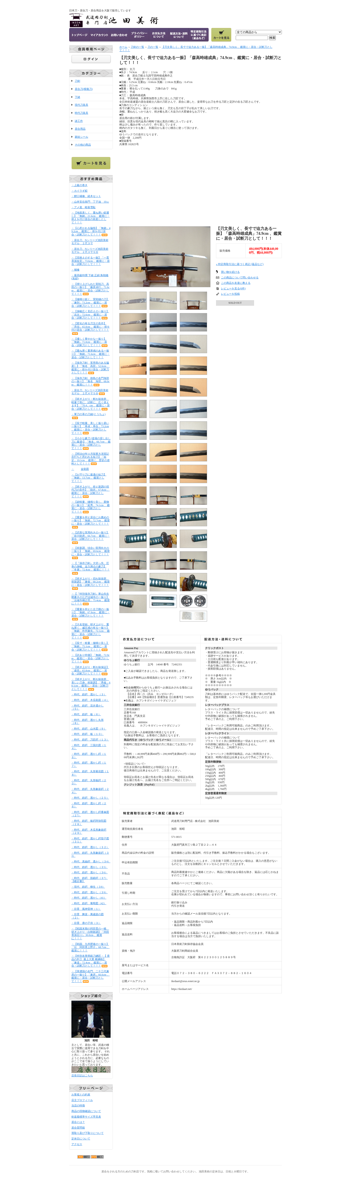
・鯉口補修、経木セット (89, 196)
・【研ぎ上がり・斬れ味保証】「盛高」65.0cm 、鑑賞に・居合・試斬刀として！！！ (90, 670)
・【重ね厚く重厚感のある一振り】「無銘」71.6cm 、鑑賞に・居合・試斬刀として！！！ (90, 354)
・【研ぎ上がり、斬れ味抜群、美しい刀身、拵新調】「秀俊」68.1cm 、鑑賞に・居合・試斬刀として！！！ (90, 684)
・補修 (75, 269)
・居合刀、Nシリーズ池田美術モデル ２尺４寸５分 (89, 392)
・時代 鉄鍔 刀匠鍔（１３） (90, 739)
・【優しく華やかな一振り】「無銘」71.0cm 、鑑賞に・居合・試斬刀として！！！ (89, 342)
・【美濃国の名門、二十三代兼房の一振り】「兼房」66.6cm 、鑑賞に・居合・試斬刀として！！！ (90, 976)
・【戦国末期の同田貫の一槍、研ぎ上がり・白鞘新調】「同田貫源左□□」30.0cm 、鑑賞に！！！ (90, 933)
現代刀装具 (81, 104)
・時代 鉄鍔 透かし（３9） (89, 892)
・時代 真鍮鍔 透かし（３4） (90, 861)
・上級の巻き (79, 185)
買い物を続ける (230, 272)
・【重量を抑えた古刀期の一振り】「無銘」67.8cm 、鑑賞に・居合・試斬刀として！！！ (90, 614)
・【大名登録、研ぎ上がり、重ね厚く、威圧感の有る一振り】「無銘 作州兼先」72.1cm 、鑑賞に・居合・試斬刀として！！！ (90, 631)
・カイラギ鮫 (79, 190)
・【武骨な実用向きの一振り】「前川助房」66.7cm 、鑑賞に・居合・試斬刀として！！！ (90, 537)
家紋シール (81, 136)
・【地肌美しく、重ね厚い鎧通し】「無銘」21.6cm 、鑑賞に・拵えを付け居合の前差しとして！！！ (90, 217)
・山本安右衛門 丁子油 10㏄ (90, 201)
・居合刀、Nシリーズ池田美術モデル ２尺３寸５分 (89, 250)
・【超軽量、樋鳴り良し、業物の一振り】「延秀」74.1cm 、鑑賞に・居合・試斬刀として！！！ (90, 506)
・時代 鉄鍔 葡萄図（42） (88, 903)
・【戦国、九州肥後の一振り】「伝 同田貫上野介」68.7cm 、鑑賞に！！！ (90, 947)
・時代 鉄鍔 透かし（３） (88, 694)
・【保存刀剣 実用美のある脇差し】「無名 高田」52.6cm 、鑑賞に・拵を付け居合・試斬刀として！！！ (90, 367)
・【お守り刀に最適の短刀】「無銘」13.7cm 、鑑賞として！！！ (88, 478)
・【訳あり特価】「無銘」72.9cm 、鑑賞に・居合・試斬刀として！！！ (90, 658)
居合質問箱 (78, 1127)
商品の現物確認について (86, 1111)
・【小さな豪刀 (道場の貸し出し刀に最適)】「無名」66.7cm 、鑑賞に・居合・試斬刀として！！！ (91, 443)
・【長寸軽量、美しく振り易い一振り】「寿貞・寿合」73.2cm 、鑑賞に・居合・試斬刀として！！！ (90, 428)
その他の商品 (83, 144)
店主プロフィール (82, 1100)
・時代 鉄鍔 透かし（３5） (89, 867)
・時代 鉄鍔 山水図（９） (88, 728)
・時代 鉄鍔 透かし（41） (88, 897)
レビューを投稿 (230, 293)
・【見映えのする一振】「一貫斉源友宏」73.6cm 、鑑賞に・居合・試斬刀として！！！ (90, 261)
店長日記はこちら (82, 1075)
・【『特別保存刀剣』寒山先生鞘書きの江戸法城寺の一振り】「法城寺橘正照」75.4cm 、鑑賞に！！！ (90, 598)
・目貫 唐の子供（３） (86, 923)
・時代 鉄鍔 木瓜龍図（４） (90, 700)
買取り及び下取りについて (87, 1133)
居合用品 (80, 128)
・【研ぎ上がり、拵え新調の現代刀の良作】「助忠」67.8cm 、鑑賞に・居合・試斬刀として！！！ (90, 491)
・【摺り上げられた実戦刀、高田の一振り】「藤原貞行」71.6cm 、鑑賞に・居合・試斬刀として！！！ (90, 288)
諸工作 (79, 121)
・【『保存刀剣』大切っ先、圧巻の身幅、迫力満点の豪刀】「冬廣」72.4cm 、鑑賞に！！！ (90, 568)
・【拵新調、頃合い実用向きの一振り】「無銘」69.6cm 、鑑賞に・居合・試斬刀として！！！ (90, 552)
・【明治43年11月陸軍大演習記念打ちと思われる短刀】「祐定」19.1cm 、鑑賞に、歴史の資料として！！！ (90, 458)
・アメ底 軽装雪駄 (83, 207)
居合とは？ (78, 1122)
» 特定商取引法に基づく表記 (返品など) (239, 264)
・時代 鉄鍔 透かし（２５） (90, 797)
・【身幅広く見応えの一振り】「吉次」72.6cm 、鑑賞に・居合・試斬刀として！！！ (90, 314)
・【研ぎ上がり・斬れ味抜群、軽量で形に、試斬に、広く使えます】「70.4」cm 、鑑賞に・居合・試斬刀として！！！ (90, 403)
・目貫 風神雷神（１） (86, 908)
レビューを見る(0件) (233, 288)
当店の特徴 (78, 1105)
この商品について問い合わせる (240, 277)
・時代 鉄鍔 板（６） (86, 714)
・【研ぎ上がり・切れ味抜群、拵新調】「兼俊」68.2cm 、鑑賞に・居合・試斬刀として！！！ (90, 583)
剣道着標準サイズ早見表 (86, 1116)
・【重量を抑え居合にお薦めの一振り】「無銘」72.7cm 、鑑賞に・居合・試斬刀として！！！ (90, 522)
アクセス (76, 1144)
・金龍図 (80, 469)
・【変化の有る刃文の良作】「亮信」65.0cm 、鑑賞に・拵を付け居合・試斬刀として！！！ (90, 328)
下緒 (77, 97)
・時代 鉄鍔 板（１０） (87, 734)
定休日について (80, 1138)
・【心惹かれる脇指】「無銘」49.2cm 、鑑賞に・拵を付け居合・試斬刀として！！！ (90, 231)
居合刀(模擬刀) (84, 89)
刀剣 (77, 81)
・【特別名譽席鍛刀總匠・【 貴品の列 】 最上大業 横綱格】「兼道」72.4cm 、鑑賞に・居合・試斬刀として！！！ (90, 960)
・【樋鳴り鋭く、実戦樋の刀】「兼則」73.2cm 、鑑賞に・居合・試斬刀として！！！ (90, 302)
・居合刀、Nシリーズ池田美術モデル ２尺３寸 (89, 242)
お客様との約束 (80, 1094)
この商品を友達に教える (235, 282)
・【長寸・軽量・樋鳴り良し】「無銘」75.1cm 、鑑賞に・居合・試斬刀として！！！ (90, 646)
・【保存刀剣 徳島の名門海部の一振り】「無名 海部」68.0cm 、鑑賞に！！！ (90, 381)
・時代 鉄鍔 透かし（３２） (90, 847)
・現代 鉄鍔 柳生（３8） (88, 886)
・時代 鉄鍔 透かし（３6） (89, 872)
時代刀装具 (81, 113)
